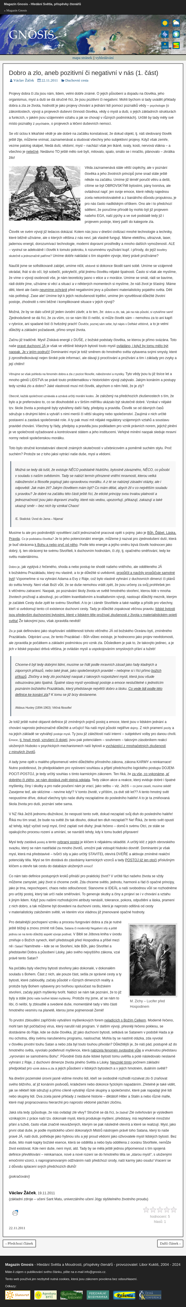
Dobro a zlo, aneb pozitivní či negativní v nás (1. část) (83, 72)
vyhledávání (105, 58)
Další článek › (170, 1243)
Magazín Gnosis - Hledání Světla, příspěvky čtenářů (42, 4)
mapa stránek (82, 58)
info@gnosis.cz (95, 1272)
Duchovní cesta (76, 80)
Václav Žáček (23, 80)
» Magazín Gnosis (15, 10)
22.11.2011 (49, 80)
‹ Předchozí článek (19, 1243)
